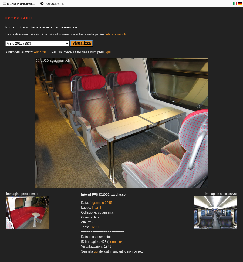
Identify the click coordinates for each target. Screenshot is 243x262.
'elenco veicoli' (116, 34)
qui (108, 52)
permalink (116, 242)
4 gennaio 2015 (101, 203)
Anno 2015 (41, 52)
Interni (96, 207)
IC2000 (95, 227)
